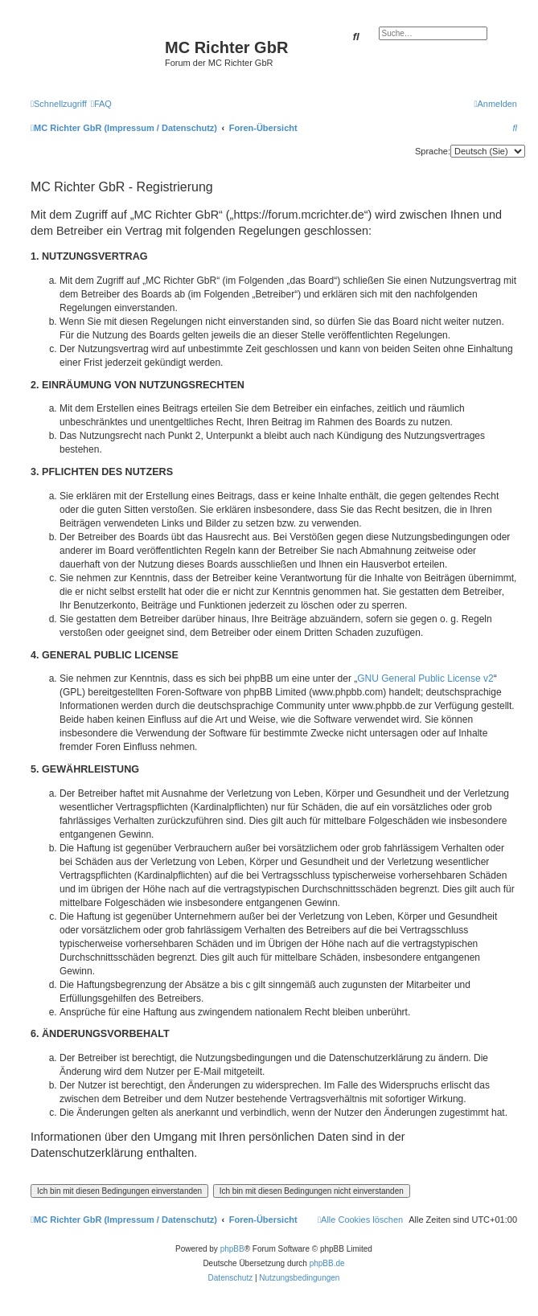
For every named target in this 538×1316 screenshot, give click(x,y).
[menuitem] (101, 103)
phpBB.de (327, 1263)
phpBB (232, 1248)
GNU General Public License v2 (425, 678)
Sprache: (432, 151)
